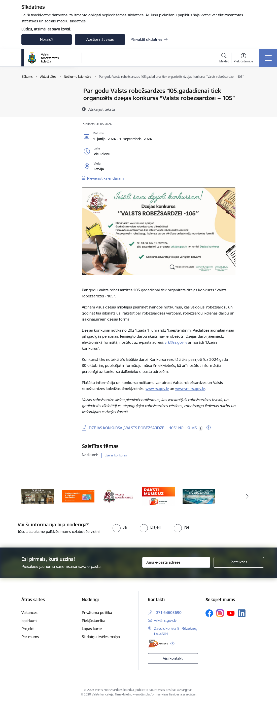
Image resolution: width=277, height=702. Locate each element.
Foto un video (38, 108)
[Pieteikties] (239, 562)
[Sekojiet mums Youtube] (231, 613)
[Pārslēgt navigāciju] (268, 58)
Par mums (30, 636)
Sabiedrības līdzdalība (45, 117)
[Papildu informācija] (208, 427)
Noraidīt (46, 39)
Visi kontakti (173, 658)
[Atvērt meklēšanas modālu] (224, 59)
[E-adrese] (158, 643)
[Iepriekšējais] (30, 496)
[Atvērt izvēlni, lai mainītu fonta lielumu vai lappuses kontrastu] (243, 59)
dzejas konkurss (116, 455)
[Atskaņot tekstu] (101, 109)
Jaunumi (34, 99)
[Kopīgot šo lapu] (248, 101)
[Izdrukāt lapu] (248, 89)
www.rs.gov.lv (157, 388)
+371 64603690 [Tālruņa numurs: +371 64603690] (168, 612)
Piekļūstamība (93, 620)
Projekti (27, 628)
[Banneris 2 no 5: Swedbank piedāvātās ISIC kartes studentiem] (78, 496)
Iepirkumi (29, 620)
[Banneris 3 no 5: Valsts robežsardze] (118, 496)
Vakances (29, 612)
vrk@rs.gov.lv (176, 342)
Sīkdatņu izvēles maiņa (101, 636)
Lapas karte (92, 628)
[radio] (120, 527)
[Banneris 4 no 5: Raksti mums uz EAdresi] (158, 496)
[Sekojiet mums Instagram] (220, 613)
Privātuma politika (97, 612)
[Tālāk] (247, 496)
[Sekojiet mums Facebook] (209, 613)
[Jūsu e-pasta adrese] (176, 562)
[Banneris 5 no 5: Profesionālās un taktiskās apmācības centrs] (199, 496)
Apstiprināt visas (100, 39)
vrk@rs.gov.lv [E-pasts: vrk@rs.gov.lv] (165, 620)
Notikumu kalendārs (44, 91)
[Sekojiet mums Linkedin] (242, 613)
